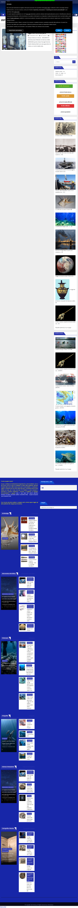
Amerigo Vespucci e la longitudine (29, 868)
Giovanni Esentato (6, 669)
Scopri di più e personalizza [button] (15, 30)
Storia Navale (5, 851)
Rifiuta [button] (59, 30)
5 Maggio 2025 (6, 857)
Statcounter (3, 907)
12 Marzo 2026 (6, 667)
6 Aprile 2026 (6, 602)
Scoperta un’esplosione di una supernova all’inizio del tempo (30, 598)
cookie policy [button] (16, 11)
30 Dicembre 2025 (7, 744)
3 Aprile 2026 (6, 542)
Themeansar (50, 904)
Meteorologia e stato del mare (30, 879)
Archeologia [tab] (35, 513)
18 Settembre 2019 (33, 35)
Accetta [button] (67, 30)
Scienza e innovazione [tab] (29, 767)
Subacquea (4, 660)
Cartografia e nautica (7, 849)
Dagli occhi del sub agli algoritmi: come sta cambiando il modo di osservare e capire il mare (30, 685)
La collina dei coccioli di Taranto (7, 541)
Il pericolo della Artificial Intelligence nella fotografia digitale (30, 746)
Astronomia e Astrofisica (7, 594)
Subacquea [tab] (32, 638)
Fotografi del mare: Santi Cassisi (29, 757)
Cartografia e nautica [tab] (29, 828)
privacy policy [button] (47, 7)
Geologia (29, 784)
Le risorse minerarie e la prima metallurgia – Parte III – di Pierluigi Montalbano (32, 563)
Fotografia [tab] (32, 716)
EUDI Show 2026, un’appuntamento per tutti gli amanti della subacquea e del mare (29, 671)
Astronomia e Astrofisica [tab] (28, 573)
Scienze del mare (29, 863)
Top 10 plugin (68, 327)
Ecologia (29, 796)
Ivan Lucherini (43, 35)
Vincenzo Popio (6, 544)
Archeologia (5, 538)
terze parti (28, 14)
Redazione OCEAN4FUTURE (8, 604)
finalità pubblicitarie (15, 18)
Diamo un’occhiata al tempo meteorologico (54, 487)
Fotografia (4, 738)
